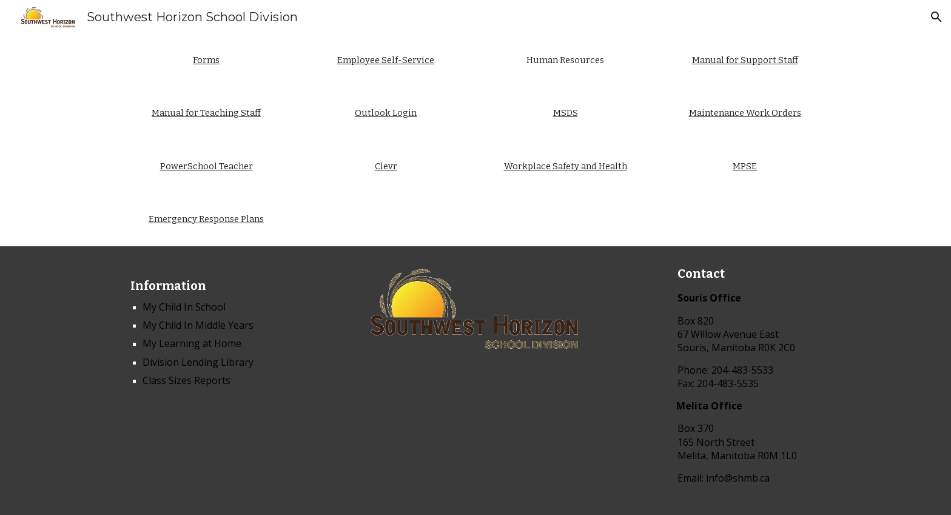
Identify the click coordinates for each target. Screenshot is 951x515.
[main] (206, 60)
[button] (936, 17)
